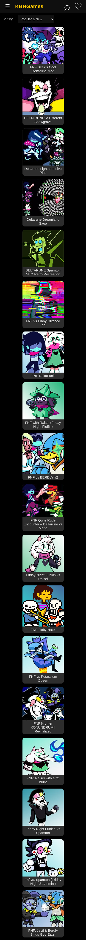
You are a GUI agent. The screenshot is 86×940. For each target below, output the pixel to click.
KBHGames (29, 6)
